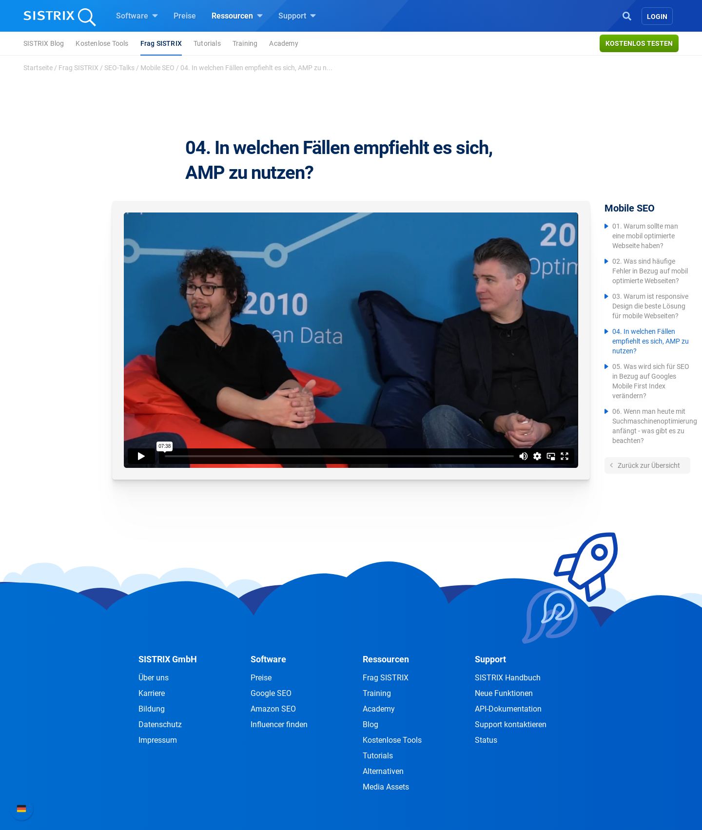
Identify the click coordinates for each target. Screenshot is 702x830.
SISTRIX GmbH (167, 659)
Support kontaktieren (510, 724)
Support (297, 15)
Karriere (151, 693)
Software (137, 15)
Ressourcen (237, 15)
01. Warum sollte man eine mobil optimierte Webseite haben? (645, 236)
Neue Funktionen (504, 693)
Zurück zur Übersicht (648, 465)
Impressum (157, 740)
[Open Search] (627, 15)
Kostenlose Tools (102, 43)
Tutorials (207, 43)
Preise (185, 15)
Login (657, 16)
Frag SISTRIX (161, 43)
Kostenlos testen (639, 43)
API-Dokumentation (508, 709)
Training (245, 43)
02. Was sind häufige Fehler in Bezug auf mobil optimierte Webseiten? (650, 271)
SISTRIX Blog (43, 43)
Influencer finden (279, 724)
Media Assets (386, 786)
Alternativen (383, 771)
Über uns (153, 677)
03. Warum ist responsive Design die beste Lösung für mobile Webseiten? (650, 306)
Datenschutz (160, 724)
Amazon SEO (273, 709)
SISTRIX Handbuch (508, 677)
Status (486, 740)
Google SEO (271, 693)
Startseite (38, 68)
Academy (283, 43)
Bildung (151, 709)
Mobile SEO (157, 68)
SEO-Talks (119, 68)
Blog (370, 724)
